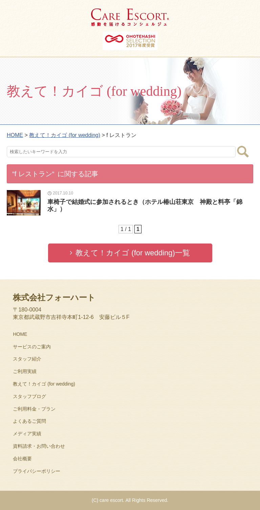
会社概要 (22, 458)
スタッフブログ (29, 396)
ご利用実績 (25, 371)
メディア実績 (27, 433)
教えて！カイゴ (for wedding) (44, 384)
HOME (20, 334)
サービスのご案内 (32, 346)
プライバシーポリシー (36, 471)
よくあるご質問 (29, 421)
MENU (248, 11)
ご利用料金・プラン (34, 409)
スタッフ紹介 (27, 359)
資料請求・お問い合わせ (39, 446)
